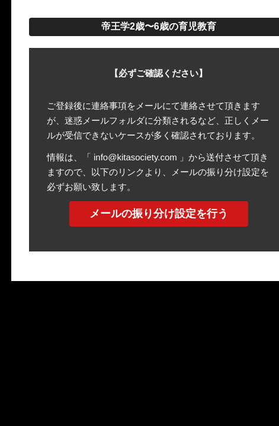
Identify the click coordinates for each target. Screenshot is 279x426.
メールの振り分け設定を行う (158, 214)
